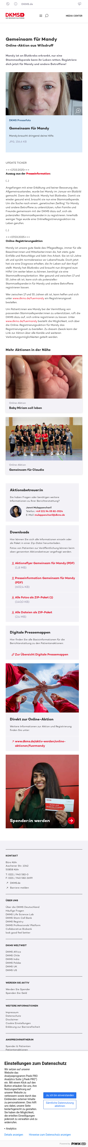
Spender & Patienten (18, 1046)
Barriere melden (17, 887)
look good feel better (18, 932)
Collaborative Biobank (19, 929)
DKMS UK (11, 966)
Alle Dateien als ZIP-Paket (32, 614)
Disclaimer (12, 1019)
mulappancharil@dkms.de (50, 514)
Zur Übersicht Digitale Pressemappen (40, 654)
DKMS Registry (14, 921)
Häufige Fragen (15, 910)
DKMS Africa (13, 951)
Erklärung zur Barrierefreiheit (23, 1026)
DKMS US (11, 970)
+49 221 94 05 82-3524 (49, 511)
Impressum (12, 1012)
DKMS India (12, 959)
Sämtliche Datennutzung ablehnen (60, 1104)
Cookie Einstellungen (18, 1023)
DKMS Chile (13, 955)
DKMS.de (27, 4)
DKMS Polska (13, 962)
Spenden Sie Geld (16, 993)
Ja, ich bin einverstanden (60, 1095)
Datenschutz (13, 1015)
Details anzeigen (13, 1134)
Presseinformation (38, 173)
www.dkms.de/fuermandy (28, 298)
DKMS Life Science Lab (20, 914)
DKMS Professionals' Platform (23, 925)
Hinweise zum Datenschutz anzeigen (50, 1134)
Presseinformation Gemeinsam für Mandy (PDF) (43, 582)
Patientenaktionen (17, 1049)
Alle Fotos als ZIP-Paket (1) (32, 600)
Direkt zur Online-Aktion (42, 707)
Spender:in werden (42, 791)
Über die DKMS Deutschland (22, 907)
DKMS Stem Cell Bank (19, 917)
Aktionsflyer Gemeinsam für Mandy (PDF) (43, 565)
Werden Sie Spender (18, 989)
